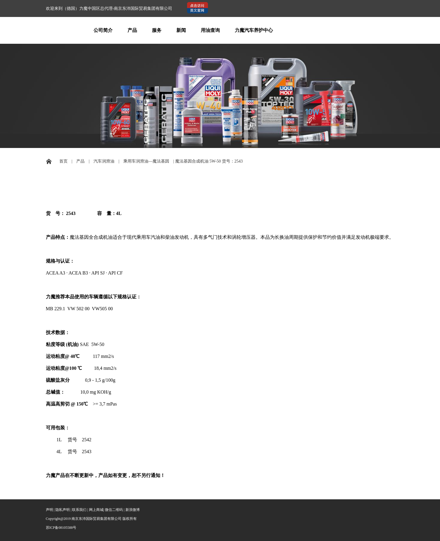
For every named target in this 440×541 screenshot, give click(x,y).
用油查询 (210, 30)
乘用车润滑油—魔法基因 (146, 161)
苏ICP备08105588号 (61, 528)
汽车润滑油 (104, 161)
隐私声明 (62, 510)
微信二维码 (114, 510)
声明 (49, 510)
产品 (132, 30)
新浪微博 (132, 510)
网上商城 (96, 510)
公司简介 (103, 30)
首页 (63, 161)
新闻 (181, 30)
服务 (156, 30)
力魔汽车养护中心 (254, 30)
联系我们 (79, 510)
